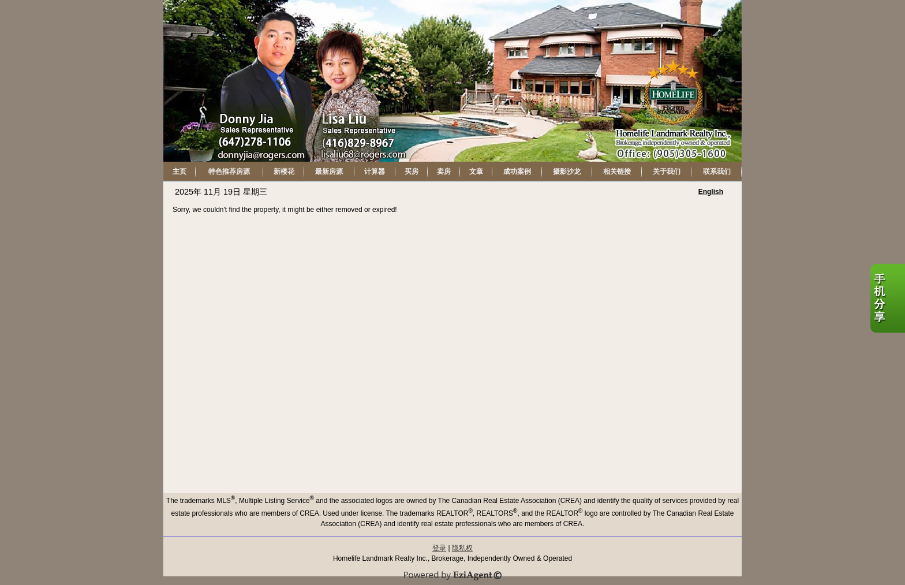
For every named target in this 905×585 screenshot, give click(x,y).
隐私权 (462, 548)
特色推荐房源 (229, 171)
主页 (179, 171)
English (710, 192)
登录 (439, 548)
